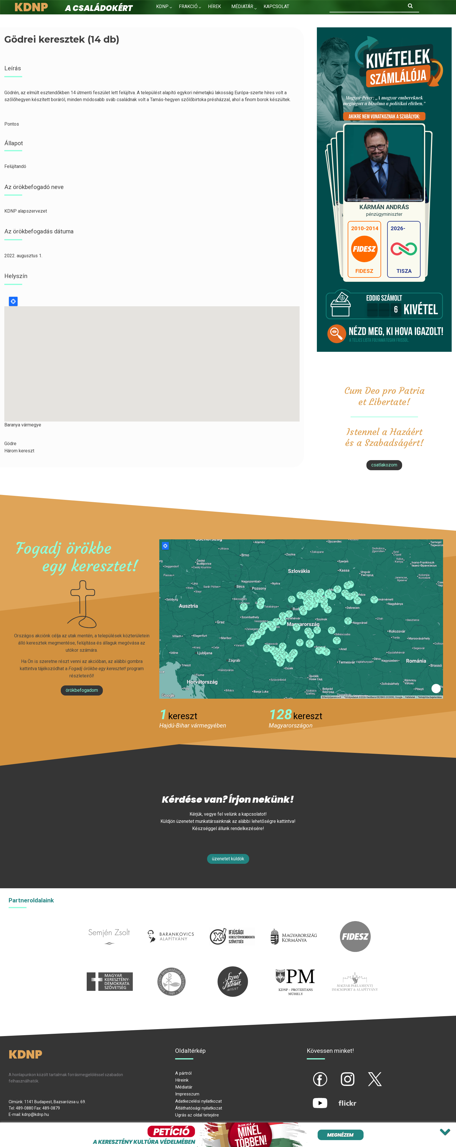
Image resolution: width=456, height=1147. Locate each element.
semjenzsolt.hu (109, 924)
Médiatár (183, 1087)
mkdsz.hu (110, 969)
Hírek (214, 6)
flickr (340, 1098)
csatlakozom (384, 465)
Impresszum (187, 1094)
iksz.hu (232, 924)
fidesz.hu (355, 924)
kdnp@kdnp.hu (35, 1114)
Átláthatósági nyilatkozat (198, 1108)
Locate (13, 301)
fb (311, 1074)
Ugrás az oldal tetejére (197, 1115)
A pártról (183, 1073)
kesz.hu (171, 969)
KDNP (162, 6)
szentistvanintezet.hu (232, 969)
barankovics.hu (171, 924)
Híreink (181, 1080)
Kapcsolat (276, 6)
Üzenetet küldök (228, 858)
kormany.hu (294, 924)
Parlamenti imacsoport (355, 969)
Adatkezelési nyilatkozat (198, 1101)
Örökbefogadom (82, 690)
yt (310, 1098)
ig (337, 1074)
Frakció (188, 6)
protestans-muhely (294, 969)
